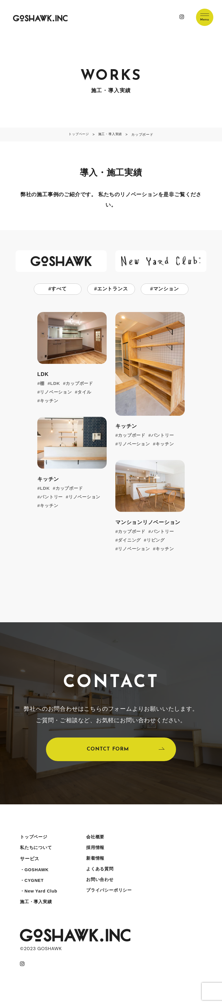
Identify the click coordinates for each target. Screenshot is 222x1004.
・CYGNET (32, 886)
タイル (87, 392)
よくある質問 (103, 875)
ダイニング (130, 540)
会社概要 (98, 840)
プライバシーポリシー (113, 898)
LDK (56, 383)
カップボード (81, 383)
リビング (158, 540)
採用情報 (98, 852)
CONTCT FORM (107, 751)
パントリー (165, 435)
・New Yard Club (40, 898)
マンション (166, 289)
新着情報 (98, 863)
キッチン (50, 401)
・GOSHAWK (35, 875)
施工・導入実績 (37, 909)
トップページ (34, 840)
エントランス (112, 289)
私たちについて (37, 852)
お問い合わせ (103, 886)
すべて (59, 289)
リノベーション (57, 392)
